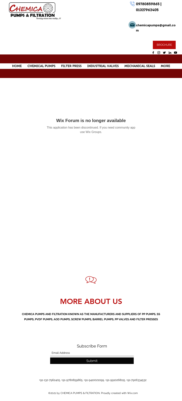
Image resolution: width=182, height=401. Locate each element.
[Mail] (132, 25)
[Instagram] (159, 52)
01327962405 (147, 10)
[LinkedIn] (170, 52)
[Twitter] (164, 52)
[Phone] (132, 3)
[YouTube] (175, 52)
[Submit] (92, 360)
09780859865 (148, 4)
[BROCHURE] (164, 45)
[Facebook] (153, 52)
